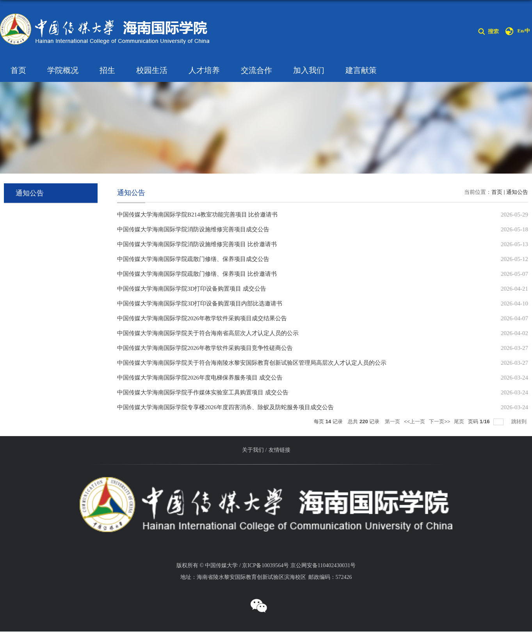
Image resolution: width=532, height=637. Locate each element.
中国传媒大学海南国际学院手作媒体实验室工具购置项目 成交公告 (202, 392)
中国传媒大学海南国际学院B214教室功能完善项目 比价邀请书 (197, 214)
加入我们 (308, 70)
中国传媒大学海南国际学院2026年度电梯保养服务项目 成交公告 (200, 377)
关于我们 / (254, 450)
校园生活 (151, 70)
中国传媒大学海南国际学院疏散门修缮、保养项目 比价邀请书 (197, 274)
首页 (18, 70)
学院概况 (62, 70)
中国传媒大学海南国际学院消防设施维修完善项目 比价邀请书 (197, 244)
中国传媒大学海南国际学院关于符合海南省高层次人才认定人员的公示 (208, 333)
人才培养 (204, 70)
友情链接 (279, 450)
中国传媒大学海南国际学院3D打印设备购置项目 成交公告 (191, 289)
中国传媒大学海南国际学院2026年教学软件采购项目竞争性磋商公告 (205, 348)
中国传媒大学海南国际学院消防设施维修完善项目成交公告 (193, 229)
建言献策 (361, 70)
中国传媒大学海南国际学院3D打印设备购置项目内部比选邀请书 (199, 303)
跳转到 (519, 421)
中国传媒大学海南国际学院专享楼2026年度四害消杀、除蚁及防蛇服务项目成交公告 (225, 407)
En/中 (523, 31)
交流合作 (256, 70)
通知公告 (517, 192)
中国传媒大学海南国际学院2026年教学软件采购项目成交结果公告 (202, 318)
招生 (107, 70)
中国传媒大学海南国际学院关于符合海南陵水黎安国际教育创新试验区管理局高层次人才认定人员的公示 (251, 363)
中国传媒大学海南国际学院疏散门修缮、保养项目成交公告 (193, 259)
